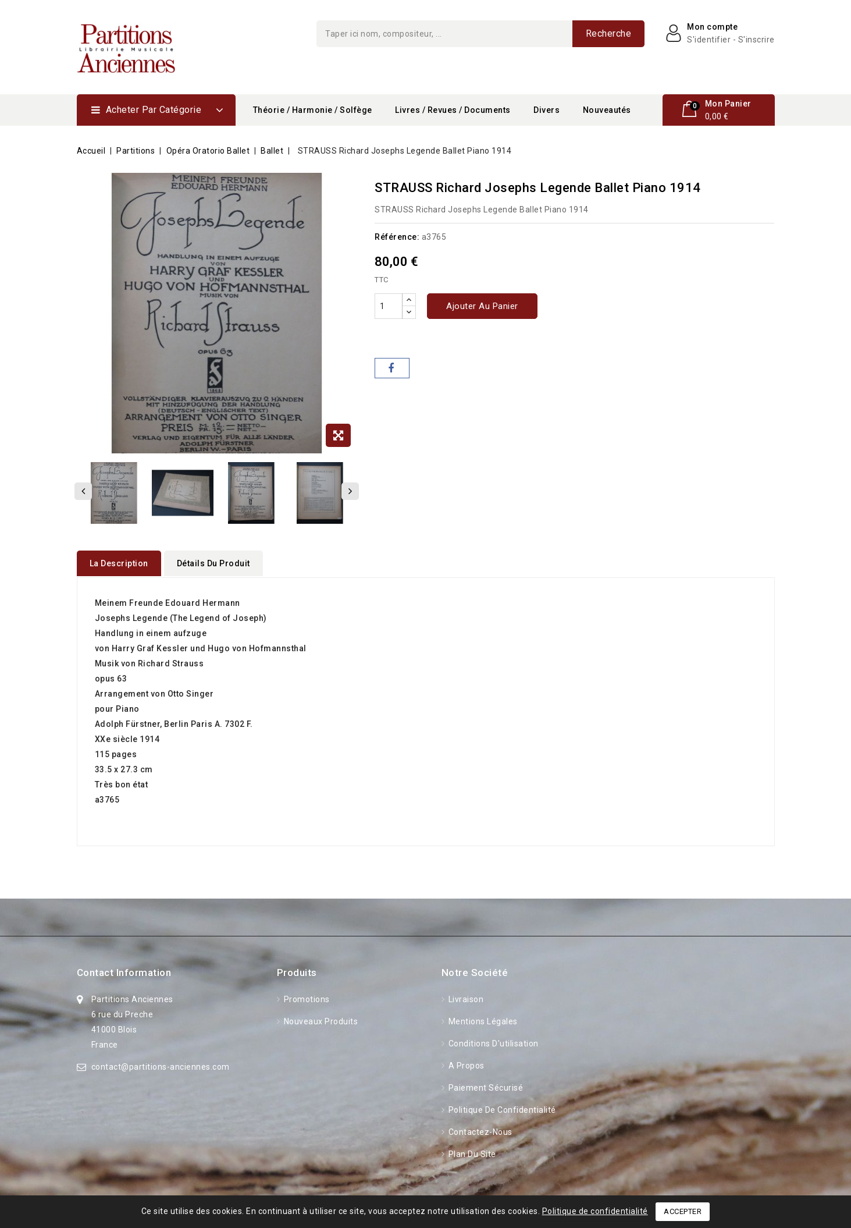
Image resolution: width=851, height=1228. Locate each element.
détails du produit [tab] (213, 563)
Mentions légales (482, 1020)
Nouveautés (607, 110)
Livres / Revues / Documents (453, 110)
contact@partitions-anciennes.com (160, 1065)
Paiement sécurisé (484, 1086)
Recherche (609, 33)
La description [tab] (119, 563)
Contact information (124, 971)
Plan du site (471, 1153)
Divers (546, 110)
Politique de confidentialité (501, 1108)
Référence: (397, 237)
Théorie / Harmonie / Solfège (312, 110)
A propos (465, 1064)
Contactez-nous (479, 1130)
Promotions (306, 998)
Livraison (464, 998)
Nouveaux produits (320, 1020)
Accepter (683, 1211)
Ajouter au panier (482, 306)
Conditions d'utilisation (492, 1042)
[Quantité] (389, 306)
